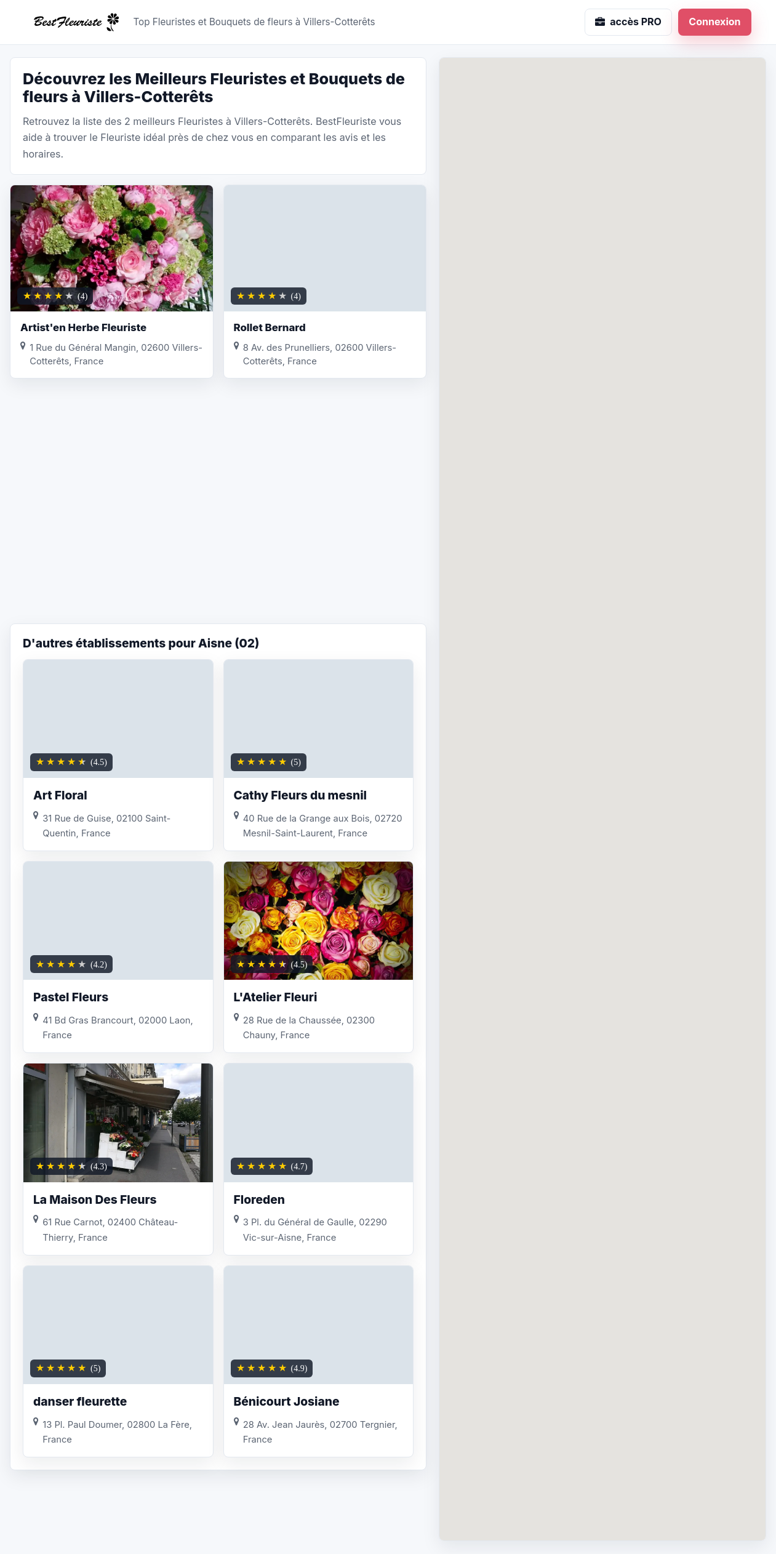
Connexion (714, 21)
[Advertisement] (218, 525)
